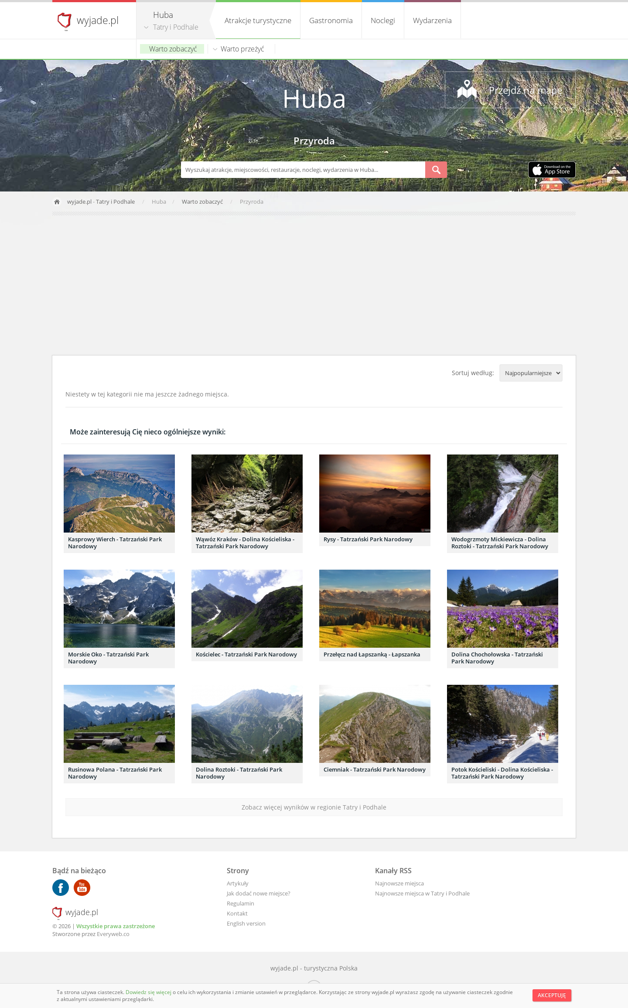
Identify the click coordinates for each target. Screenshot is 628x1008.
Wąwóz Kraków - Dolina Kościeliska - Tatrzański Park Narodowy (245, 543)
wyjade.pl (98, 20)
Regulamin (240, 903)
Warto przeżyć (242, 49)
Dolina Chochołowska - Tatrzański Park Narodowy (497, 658)
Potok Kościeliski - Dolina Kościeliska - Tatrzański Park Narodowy (502, 773)
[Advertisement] (314, 285)
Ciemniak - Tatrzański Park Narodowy (375, 769)
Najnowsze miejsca (399, 883)
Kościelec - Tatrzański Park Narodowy (246, 654)
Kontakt (237, 913)
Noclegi (383, 20)
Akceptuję (552, 995)
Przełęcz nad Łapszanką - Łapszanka (372, 654)
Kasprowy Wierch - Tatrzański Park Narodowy (115, 543)
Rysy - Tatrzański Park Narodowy (368, 539)
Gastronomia (331, 20)
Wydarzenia (432, 20)
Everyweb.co (113, 934)
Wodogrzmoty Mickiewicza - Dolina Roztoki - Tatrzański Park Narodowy (499, 543)
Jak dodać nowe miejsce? (258, 893)
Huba (314, 98)
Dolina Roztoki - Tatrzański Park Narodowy (239, 773)
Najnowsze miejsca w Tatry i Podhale (422, 893)
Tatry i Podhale (175, 27)
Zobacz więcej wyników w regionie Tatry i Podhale (314, 807)
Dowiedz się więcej (149, 992)
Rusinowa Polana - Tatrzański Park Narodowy (115, 773)
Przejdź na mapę (525, 89)
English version (246, 923)
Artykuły (238, 883)
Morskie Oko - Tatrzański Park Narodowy (108, 658)
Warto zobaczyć (173, 49)
